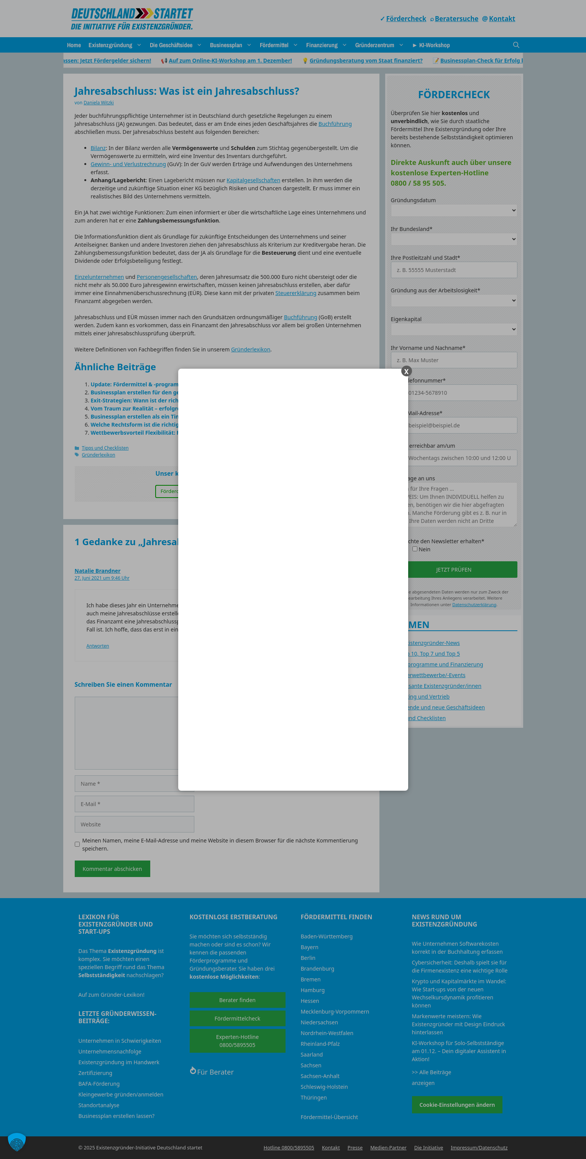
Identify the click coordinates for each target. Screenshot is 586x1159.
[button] (17, 1142)
